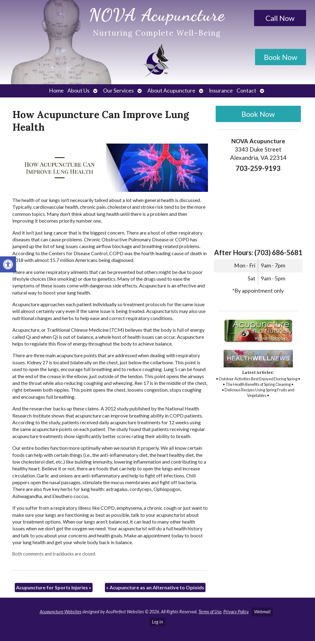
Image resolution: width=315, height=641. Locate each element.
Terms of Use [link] (209, 611)
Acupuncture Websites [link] (61, 611)
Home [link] (56, 90)
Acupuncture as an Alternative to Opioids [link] (155, 587)
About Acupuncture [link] (171, 90)
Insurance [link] (221, 90)
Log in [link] (157, 621)
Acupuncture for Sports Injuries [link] (53, 587)
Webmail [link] (262, 611)
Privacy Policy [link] (235, 611)
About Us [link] (78, 90)
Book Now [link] (280, 57)
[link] (8, 264)
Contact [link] (246, 90)
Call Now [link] (279, 18)
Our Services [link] (118, 90)
